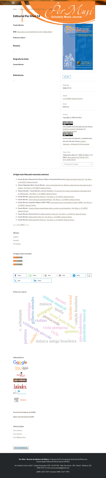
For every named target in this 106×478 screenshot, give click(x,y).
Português (17, 244)
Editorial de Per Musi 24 (49, 214)
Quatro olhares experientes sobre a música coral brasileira (50, 208)
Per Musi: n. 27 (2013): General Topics (60, 197)
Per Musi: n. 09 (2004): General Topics (37, 188)
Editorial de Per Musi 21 (37, 220)
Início (15, 9)
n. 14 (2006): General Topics (36, 9)
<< (14, 225)
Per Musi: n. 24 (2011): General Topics (72, 214)
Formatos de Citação (71, 164)
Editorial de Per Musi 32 (75, 179)
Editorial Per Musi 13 (36, 217)
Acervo (21, 9)
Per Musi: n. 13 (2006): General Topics (58, 217)
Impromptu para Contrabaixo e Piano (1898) (67, 202)
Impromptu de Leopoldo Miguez (40, 199)
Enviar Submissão (21, 448)
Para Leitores (17, 430)
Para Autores (17, 434)
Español (16, 240)
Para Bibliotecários (19, 437)
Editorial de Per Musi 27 (37, 197)
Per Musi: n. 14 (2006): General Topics (43, 194)
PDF (67, 77)
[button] (20, 275)
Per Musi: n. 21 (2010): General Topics (60, 220)
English (15, 237)
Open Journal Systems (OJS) (23, 417)
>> (28, 225)
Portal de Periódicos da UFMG (24, 412)
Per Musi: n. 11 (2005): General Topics (66, 199)
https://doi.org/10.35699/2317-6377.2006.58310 (34, 32)
